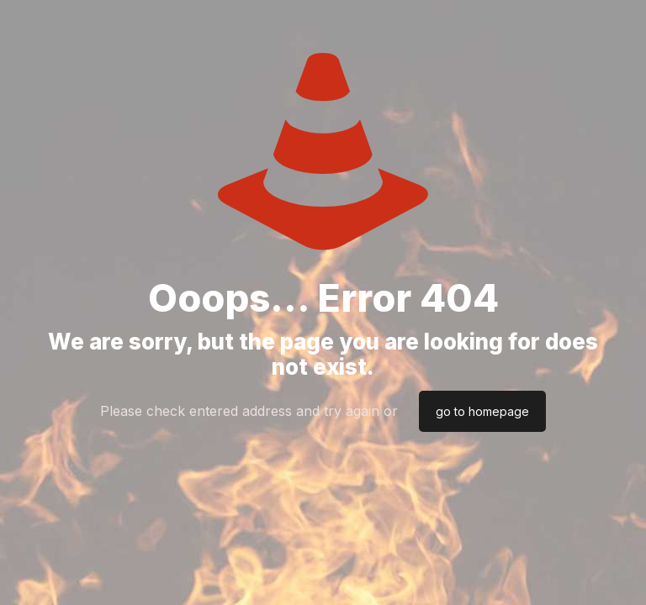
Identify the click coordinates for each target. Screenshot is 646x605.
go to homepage (482, 411)
